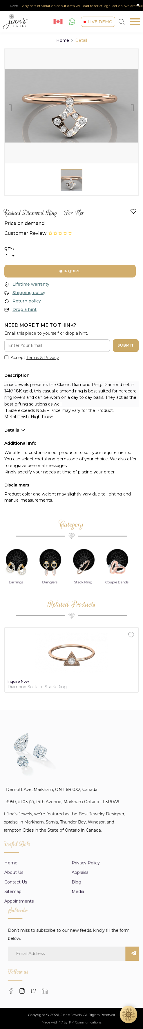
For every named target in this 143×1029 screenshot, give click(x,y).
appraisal (80, 910)
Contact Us (15, 920)
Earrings (21, 620)
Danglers (54, 620)
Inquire (70, 271)
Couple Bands (121, 620)
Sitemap (12, 930)
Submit (125, 345)
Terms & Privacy (42, 357)
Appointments (19, 939)
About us (13, 910)
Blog (76, 920)
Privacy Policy (86, 901)
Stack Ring (88, 620)
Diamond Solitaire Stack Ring (37, 686)
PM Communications (85, 1022)
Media (78, 930)
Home (62, 40)
